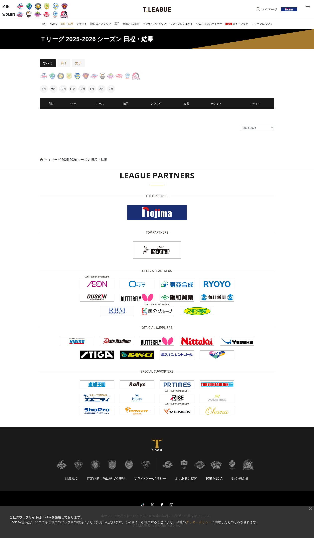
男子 (64, 63)
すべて (48, 63)
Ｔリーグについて (262, 23)
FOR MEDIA (214, 478)
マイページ (269, 9)
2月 (101, 88)
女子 (78, 63)
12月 (82, 88)
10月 (63, 88)
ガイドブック (236, 23)
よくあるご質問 (186, 478)
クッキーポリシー (198, 522)
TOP (43, 23)
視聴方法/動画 (131, 23)
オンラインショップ (154, 23)
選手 (117, 23)
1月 (92, 88)
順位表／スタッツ (100, 23)
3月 (111, 88)
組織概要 (71, 478)
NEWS (53, 23)
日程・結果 (66, 23)
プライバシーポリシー (150, 478)
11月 (73, 88)
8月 (44, 88)
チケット (81, 23)
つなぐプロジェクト (181, 23)
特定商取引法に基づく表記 (106, 478)
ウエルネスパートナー (209, 23)
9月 (53, 88)
